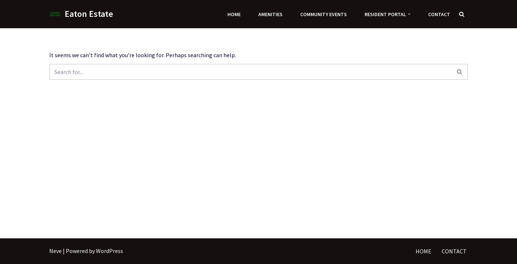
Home (234, 14)
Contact (439, 14)
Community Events (323, 14)
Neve (55, 250)
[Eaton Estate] (81, 14)
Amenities (270, 14)
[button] (409, 14)
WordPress (109, 250)
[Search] (461, 14)
